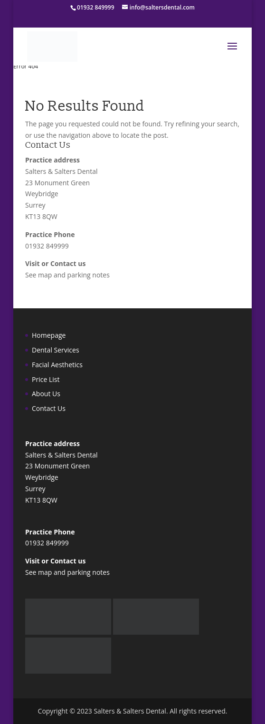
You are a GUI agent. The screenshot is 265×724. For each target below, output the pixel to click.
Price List (45, 379)
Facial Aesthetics (57, 364)
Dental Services (55, 349)
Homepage (49, 335)
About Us (46, 393)
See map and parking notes (67, 274)
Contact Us (49, 408)
